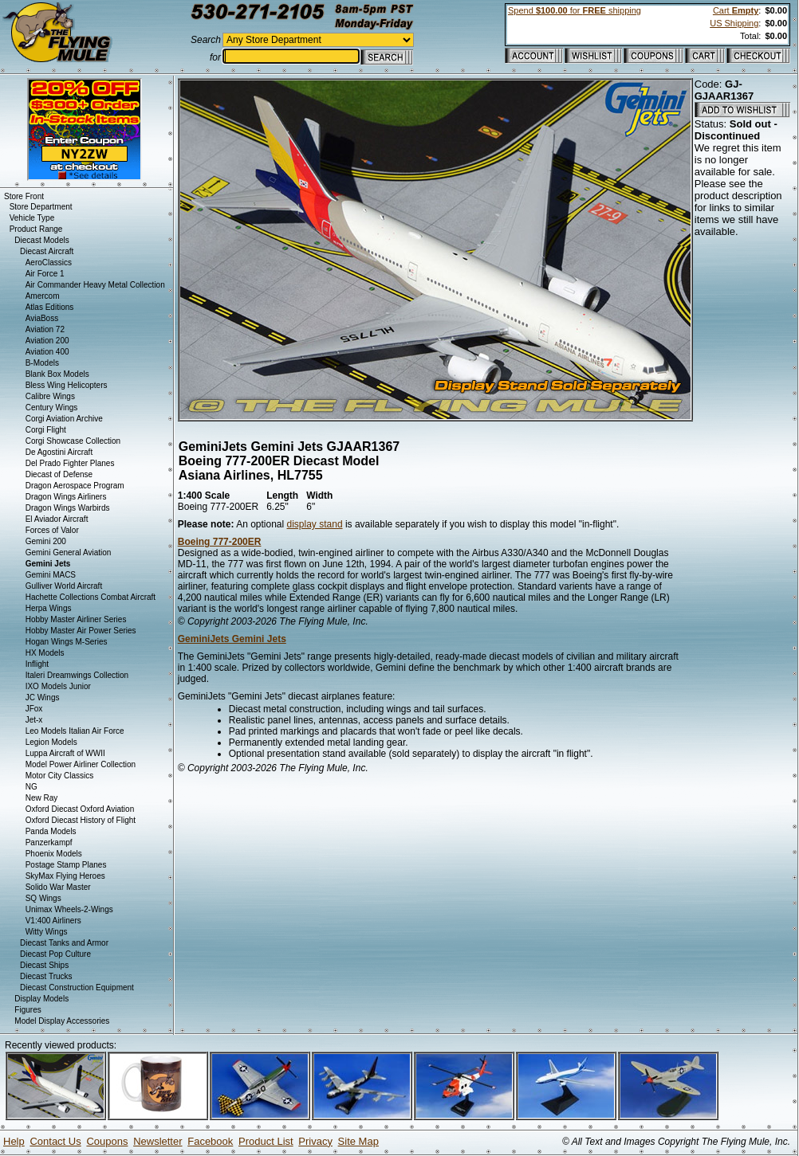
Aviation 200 (47, 340)
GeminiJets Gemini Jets (232, 639)
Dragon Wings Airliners (66, 496)
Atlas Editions (50, 307)
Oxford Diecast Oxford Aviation (80, 809)
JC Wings (43, 697)
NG (31, 786)
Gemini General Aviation (69, 552)
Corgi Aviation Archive (64, 418)
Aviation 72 (45, 329)
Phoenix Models (54, 853)
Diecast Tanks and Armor (64, 943)
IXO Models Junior (58, 686)
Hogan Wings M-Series (67, 641)
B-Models (42, 363)
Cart (735, 10)
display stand (315, 524)
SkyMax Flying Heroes (65, 876)
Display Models (41, 998)
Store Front (24, 196)
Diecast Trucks (46, 976)
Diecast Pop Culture (55, 954)
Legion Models (51, 742)
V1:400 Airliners (53, 920)
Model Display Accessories (61, 1021)
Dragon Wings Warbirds (68, 508)
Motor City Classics (60, 775)
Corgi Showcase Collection (73, 441)
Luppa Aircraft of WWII (65, 753)
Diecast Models (41, 240)
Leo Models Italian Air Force (75, 731)
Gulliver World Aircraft (64, 586)
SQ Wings (43, 898)
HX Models (45, 653)
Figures (27, 1009)
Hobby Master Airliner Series (76, 619)
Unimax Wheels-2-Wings (69, 909)
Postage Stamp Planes (66, 864)
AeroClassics (49, 262)
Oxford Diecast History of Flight (81, 820)
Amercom (43, 296)
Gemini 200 (46, 541)
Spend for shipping (574, 10)
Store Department (41, 206)
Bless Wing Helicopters (67, 385)
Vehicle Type (32, 218)
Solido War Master (58, 887)
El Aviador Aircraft (57, 519)
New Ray (42, 798)
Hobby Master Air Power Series (81, 630)
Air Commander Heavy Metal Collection (95, 284)
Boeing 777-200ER (220, 541)
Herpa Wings (49, 608)
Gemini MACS (51, 574)
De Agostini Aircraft (59, 452)
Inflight (37, 664)
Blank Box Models (57, 374)
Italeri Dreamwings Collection (77, 675)
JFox (34, 708)
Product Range (36, 229)
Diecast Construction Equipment (77, 987)
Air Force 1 (45, 273)
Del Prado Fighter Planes (70, 463)
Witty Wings (47, 931)
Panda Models (51, 831)
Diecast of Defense (59, 474)
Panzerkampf (49, 842)
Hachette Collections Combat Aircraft (90, 597)
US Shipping (734, 23)
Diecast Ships (44, 965)
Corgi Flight (46, 429)
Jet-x (34, 719)
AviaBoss (42, 318)
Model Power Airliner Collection (81, 764)
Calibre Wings (50, 396)
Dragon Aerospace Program (75, 485)
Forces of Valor (52, 530)
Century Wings (52, 407)
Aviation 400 (47, 351)
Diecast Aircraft (46, 251)
